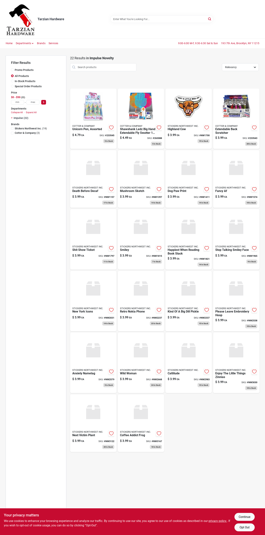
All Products (22, 76)
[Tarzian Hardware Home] (20, 19)
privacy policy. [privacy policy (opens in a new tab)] (218, 521)
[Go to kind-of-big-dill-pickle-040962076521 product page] (188, 301)
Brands (41, 43)
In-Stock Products (25, 81)
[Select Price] (43, 102)
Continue (244, 517)
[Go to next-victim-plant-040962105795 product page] (93, 423)
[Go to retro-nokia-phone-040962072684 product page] (141, 301)
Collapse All (17, 112)
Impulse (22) (21, 117)
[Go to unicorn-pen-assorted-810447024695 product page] (93, 119)
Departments (23, 43)
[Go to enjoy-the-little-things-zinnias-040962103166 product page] (236, 363)
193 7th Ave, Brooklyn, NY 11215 (240, 43)
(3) (27, 132)
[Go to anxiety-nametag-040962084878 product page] (93, 363)
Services (53, 43)
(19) (31, 128)
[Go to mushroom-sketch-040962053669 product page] (141, 179)
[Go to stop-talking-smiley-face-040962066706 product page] (236, 239)
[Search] (210, 19)
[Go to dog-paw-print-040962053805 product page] (188, 179)
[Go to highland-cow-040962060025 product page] (188, 119)
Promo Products (24, 70)
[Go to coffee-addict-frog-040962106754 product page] (141, 423)
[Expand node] (12, 118)
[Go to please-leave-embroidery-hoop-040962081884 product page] (236, 301)
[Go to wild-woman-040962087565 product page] (141, 363)
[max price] (32, 102)
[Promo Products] (12, 69)
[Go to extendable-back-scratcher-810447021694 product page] (236, 119)
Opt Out (245, 527)
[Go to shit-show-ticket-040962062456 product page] (93, 239)
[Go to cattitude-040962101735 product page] (188, 363)
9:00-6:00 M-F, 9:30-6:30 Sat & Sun (198, 43)
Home (9, 43)
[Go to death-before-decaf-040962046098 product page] (93, 179)
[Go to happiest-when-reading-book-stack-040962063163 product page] (188, 239)
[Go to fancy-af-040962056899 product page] (236, 179)
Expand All (31, 112)
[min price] (17, 102)
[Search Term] (161, 19)
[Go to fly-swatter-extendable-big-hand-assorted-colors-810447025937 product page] (141, 119)
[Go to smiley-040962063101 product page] (141, 239)
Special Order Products (28, 86)
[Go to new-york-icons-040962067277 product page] (93, 301)
